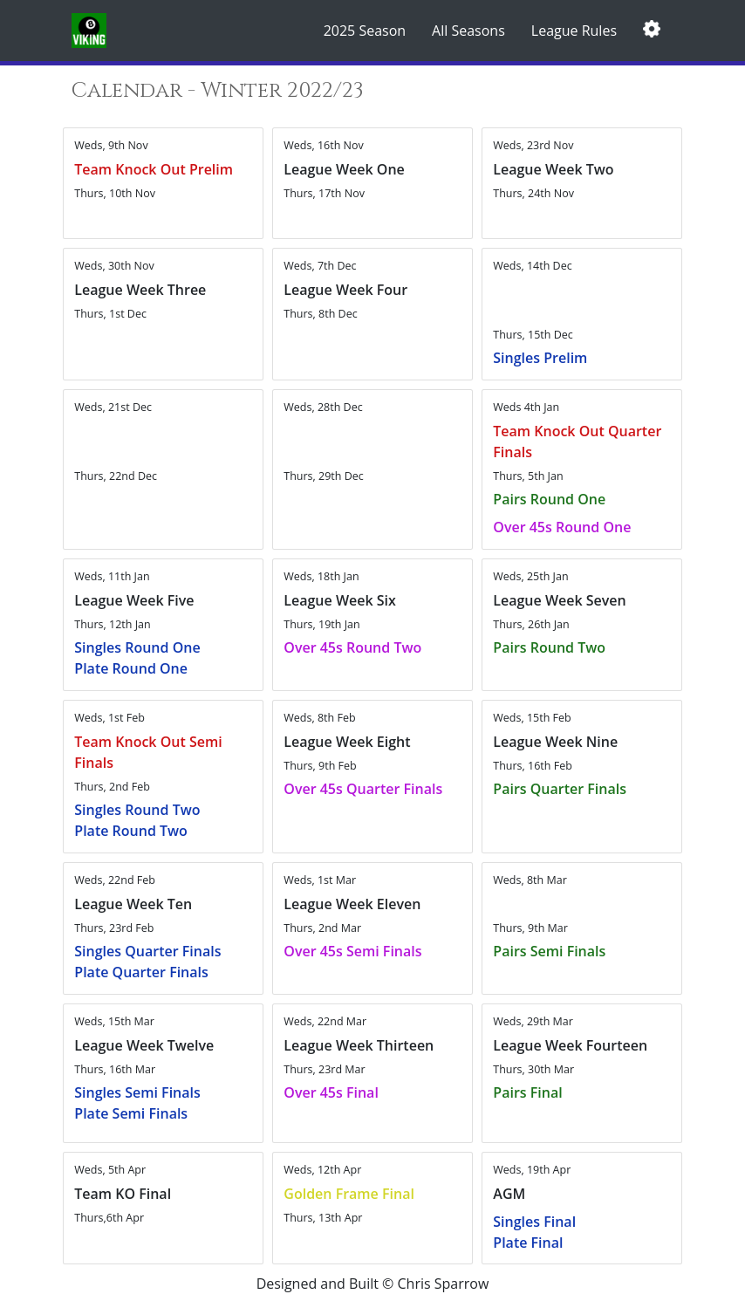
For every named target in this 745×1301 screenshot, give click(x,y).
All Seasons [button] (468, 30)
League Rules (574, 30)
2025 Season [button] (365, 30)
